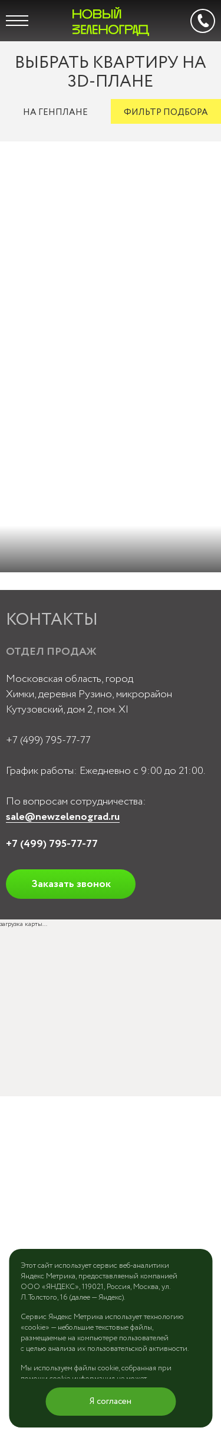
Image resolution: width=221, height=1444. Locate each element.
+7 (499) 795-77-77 (48, 740)
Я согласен (110, 1401)
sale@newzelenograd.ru (63, 817)
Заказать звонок (71, 884)
